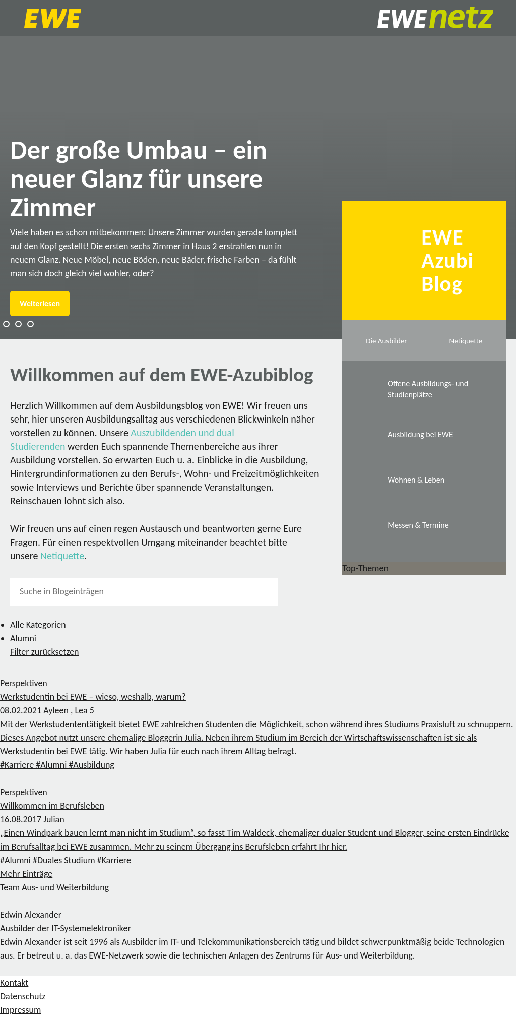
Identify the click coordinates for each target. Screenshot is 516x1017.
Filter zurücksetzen (44, 651)
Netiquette (62, 556)
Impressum (20, 1009)
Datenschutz (22, 996)
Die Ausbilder (386, 340)
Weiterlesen (40, 303)
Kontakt (14, 982)
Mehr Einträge (26, 873)
